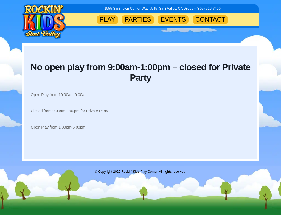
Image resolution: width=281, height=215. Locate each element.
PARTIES (138, 19)
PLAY (107, 19)
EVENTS (173, 19)
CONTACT (210, 19)
